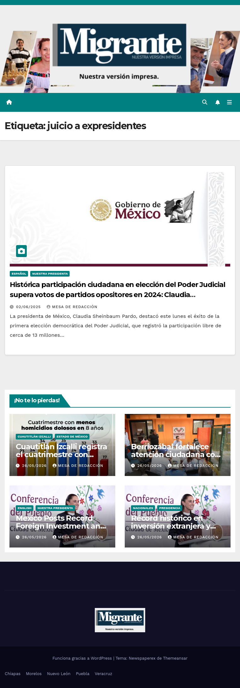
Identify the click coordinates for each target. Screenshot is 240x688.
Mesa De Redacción (72, 307)
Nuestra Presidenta (50, 273)
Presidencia (169, 508)
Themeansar (175, 658)
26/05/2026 (35, 465)
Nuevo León (59, 673)
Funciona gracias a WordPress (82, 658)
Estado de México (72, 436)
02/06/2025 (29, 307)
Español (19, 273)
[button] (204, 102)
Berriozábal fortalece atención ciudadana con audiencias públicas (175, 454)
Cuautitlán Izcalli (34, 436)
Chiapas (12, 673)
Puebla (82, 673)
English (24, 508)
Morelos (34, 673)
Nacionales (143, 508)
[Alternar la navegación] (229, 102)
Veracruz (103, 673)
